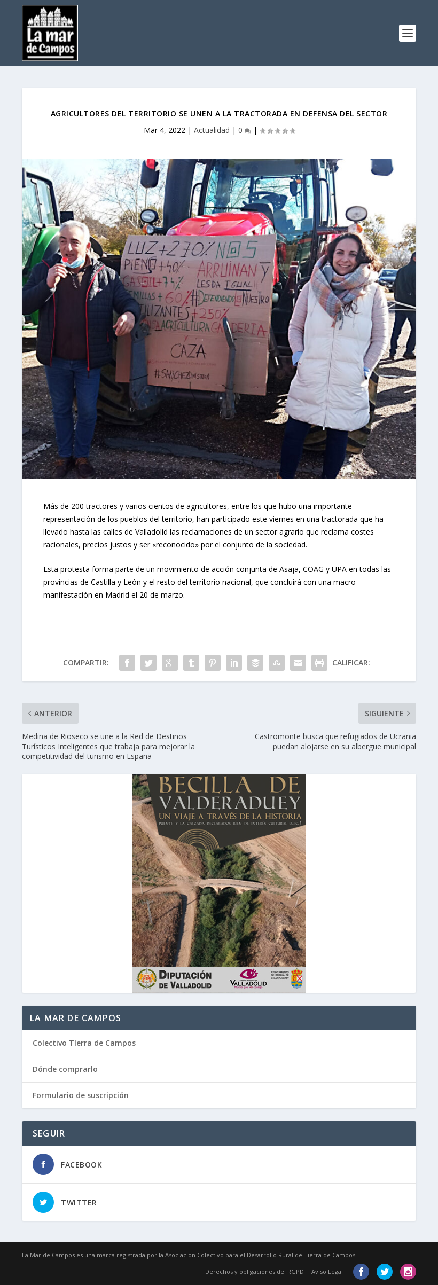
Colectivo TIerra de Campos (84, 1043)
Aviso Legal (327, 1271)
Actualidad (212, 130)
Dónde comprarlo (65, 1069)
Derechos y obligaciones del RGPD (254, 1271)
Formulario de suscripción (81, 1095)
